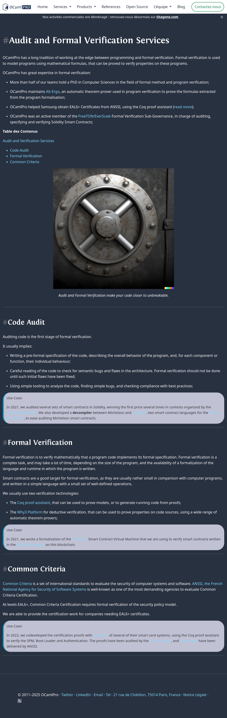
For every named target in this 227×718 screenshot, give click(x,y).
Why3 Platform (29, 512)
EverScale (79, 539)
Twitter (67, 694)
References (111, 6)
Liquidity (139, 412)
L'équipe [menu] (161, 6)
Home (42, 6)
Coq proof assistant (33, 502)
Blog (181, 6)
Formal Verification (26, 156)
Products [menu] (85, 6)
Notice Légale (194, 694)
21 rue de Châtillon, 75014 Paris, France (146, 694)
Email (98, 694)
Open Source (137, 6)
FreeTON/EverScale (94, 116)
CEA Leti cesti (160, 640)
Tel (108, 694)
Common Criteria (24, 161)
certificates (188, 640)
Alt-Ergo (53, 91)
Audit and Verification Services (28, 140)
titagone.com (167, 17)
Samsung (100, 635)
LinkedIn (83, 694)
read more (183, 106)
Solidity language (31, 544)
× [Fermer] (221, 17)
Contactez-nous (208, 6)
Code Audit (19, 150)
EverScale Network (22, 412)
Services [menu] (61, 6)
